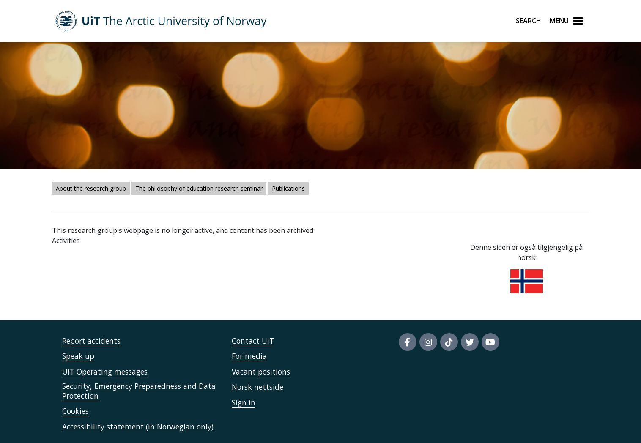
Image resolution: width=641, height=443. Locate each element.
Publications (288, 188)
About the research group (91, 188)
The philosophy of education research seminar (199, 188)
